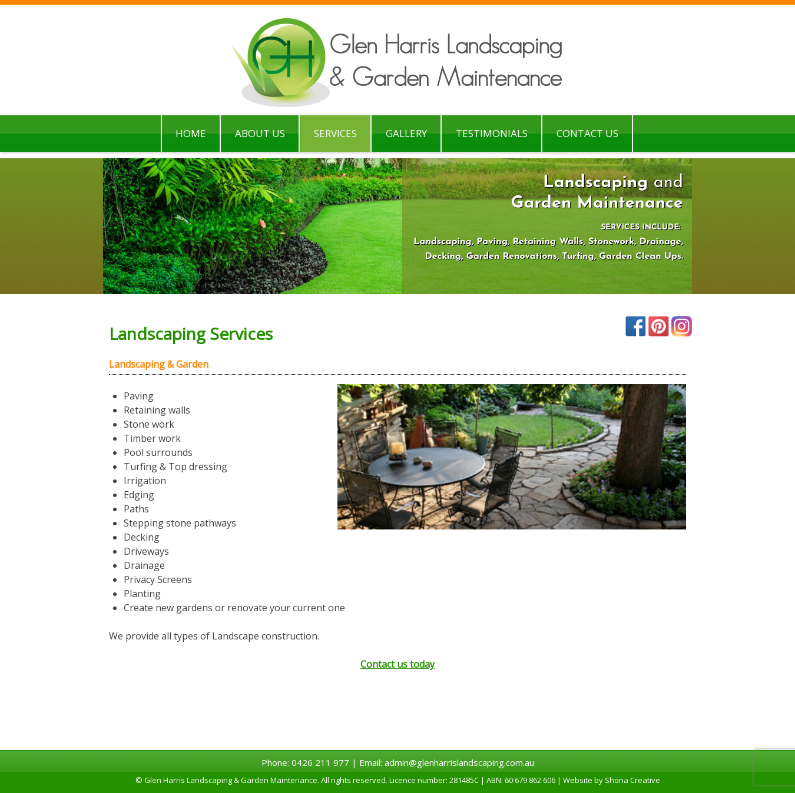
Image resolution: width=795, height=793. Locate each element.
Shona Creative (632, 780)
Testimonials (492, 133)
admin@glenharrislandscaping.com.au (459, 762)
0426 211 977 (320, 762)
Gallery (406, 133)
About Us (260, 133)
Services (335, 133)
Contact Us (587, 133)
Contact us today (397, 664)
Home (190, 133)
